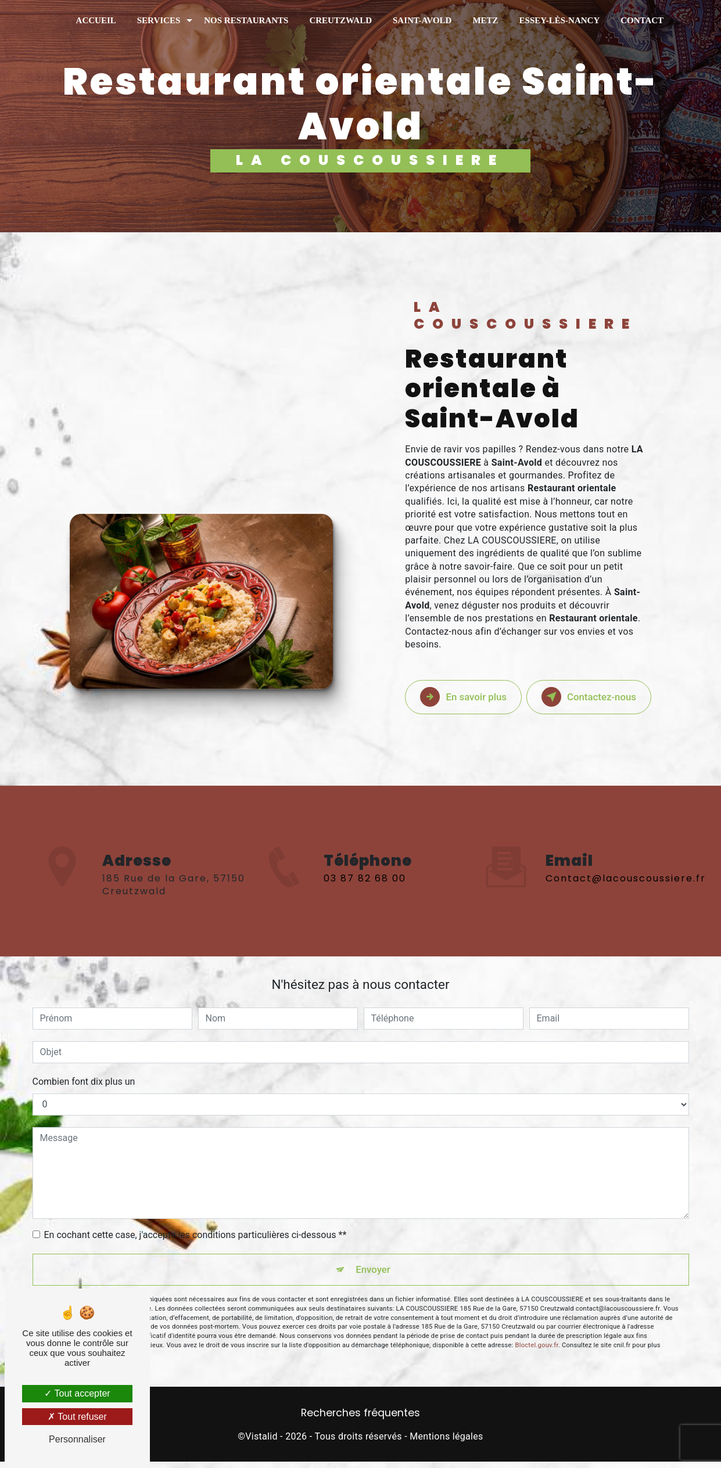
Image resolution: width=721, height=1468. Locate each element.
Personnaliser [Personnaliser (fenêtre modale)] (77, 1439)
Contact (641, 20)
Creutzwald (340, 20)
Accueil (96, 20)
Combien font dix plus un (84, 1081)
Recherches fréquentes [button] (360, 1419)
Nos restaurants (246, 20)
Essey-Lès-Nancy (559, 20)
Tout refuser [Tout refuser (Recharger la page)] (77, 1417)
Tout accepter (77, 1393)
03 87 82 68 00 (365, 891)
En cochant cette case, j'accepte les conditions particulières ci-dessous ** (195, 1234)
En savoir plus (476, 697)
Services (159, 20)
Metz (485, 20)
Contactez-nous (599, 697)
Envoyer (373, 1272)
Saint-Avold (422, 20)
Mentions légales (446, 1442)
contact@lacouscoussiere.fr (626, 865)
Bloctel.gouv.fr (536, 1351)
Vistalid (261, 1442)
